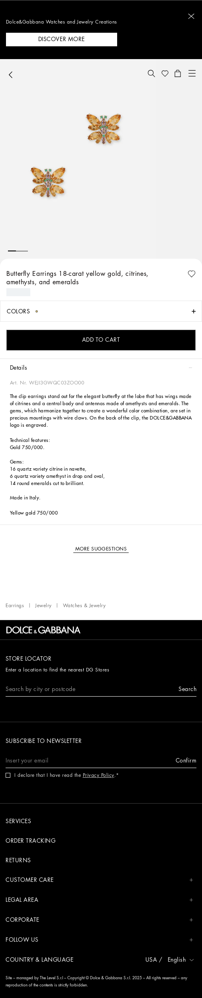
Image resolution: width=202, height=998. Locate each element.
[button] (191, 16)
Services (18, 821)
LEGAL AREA (99, 900)
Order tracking (30, 841)
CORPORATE (99, 920)
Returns (18, 860)
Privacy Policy (98, 775)
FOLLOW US (99, 940)
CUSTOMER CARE (99, 880)
